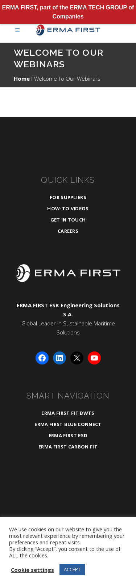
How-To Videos (67, 208)
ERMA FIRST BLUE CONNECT (67, 424)
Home (22, 78)
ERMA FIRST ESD (68, 435)
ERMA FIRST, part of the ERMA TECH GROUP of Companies (68, 12)
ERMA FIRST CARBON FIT (68, 446)
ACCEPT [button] (72, 569)
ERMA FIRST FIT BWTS (67, 413)
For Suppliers (68, 197)
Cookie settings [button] (32, 569)
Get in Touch (68, 219)
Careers (68, 231)
